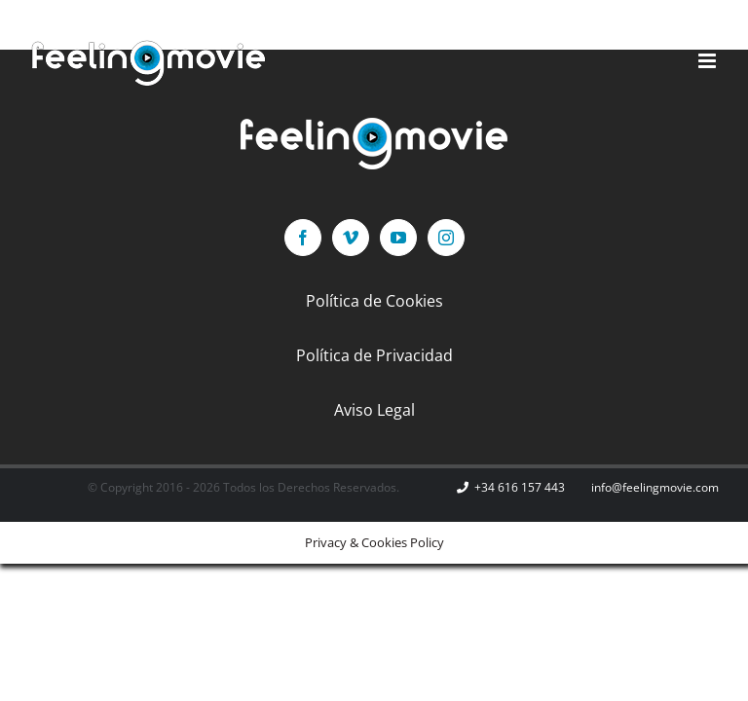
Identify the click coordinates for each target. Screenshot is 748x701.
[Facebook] (302, 237)
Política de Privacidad (374, 355)
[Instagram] (446, 237)
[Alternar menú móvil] (708, 61)
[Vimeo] (350, 237)
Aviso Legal (374, 410)
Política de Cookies (374, 301)
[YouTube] (398, 237)
